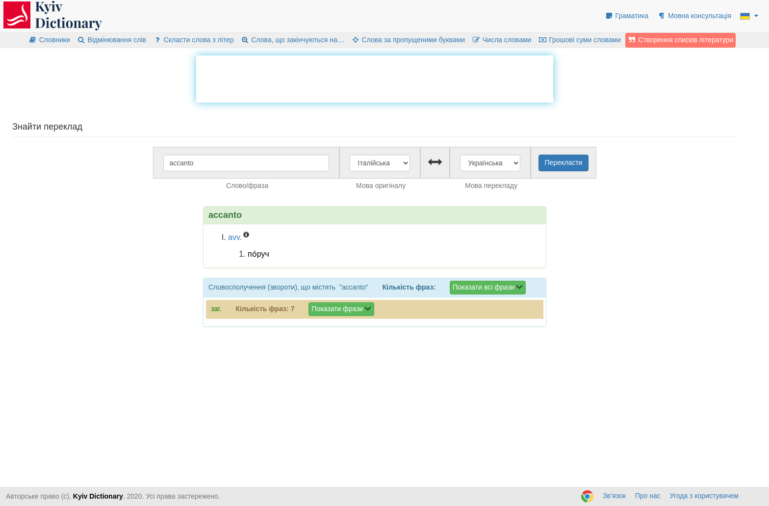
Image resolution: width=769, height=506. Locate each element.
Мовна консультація (694, 16)
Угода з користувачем (704, 496)
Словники (49, 40)
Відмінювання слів (111, 40)
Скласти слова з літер (193, 40)
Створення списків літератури (681, 40)
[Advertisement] (374, 77)
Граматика (627, 16)
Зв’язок (614, 496)
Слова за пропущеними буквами (408, 40)
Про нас (648, 496)
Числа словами (502, 40)
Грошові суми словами (579, 40)
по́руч (258, 254)
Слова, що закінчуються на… (292, 40)
